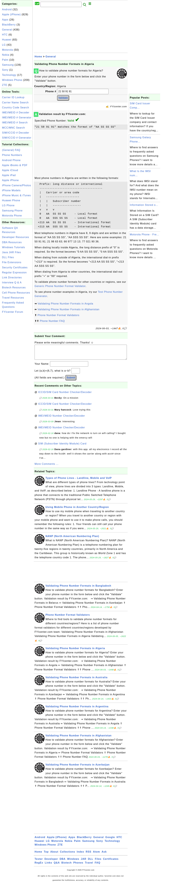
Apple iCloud (10, 170)
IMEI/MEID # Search (15, 122)
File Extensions (11, 262)
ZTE (4, 85)
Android (7, 9)
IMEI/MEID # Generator (16, 117)
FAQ (97, 865)
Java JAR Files (11, 252)
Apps (5, 19)
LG (4, 44)
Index (80, 855)
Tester (39, 862)
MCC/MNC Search (13, 127)
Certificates (111, 862)
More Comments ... (46, 467)
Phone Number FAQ (52, 321)
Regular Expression (14, 272)
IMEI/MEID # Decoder (15, 112)
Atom (96, 855)
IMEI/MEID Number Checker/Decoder (61, 419)
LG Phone (8, 205)
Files (98, 862)
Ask (104, 855)
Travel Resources (13, 297)
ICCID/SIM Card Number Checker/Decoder (65, 395)
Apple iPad (9, 175)
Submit (71, 380)
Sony (5, 69)
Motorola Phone (12, 215)
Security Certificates (15, 267)
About (54, 855)
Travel (89, 865)
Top (46, 855)
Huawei (6, 39)
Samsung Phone (12, 210)
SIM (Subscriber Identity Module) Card (62, 446)
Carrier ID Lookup (13, 97)
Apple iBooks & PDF (15, 165)
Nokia (5, 54)
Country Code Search (15, 107)
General (7, 29)
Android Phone (11, 160)
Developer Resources (15, 237)
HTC (5, 34)
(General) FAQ (11, 150)
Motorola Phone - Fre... (144, 234)
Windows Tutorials (13, 247)
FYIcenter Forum (12, 312)
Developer (51, 862)
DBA (63, 862)
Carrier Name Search (15, 102)
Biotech (66, 865)
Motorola (7, 49)
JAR (83, 862)
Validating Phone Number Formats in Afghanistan (68, 309)
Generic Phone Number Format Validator (60, 286)
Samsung (8, 64)
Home (38, 56)
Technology (9, 75)
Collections (67, 855)
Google (110, 840)
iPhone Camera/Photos (16, 185)
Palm (5, 59)
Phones (78, 865)
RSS (88, 855)
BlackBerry (9, 24)
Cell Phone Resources (16, 292)
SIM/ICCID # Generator (16, 137)
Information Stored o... (144, 205)
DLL (90, 862)
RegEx (39, 865)
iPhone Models (11, 190)
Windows (73, 862)
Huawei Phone (11, 200)
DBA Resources (12, 242)
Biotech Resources (14, 287)
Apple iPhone (10, 180)
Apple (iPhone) (11, 14)
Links (48, 865)
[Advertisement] (17, 362)
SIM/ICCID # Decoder (15, 132)
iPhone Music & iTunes (16, 195)
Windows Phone (12, 80)
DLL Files (8, 257)
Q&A (57, 865)
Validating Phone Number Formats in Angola (65, 303)
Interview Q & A (12, 282)
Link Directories (12, 277)
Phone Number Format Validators (58, 315)
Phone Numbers (12, 155)
